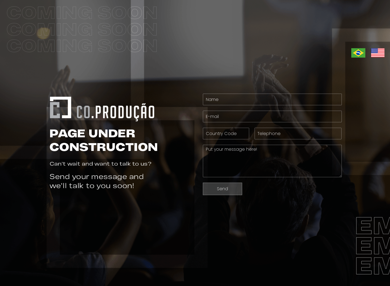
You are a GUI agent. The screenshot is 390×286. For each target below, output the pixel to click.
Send (222, 189)
